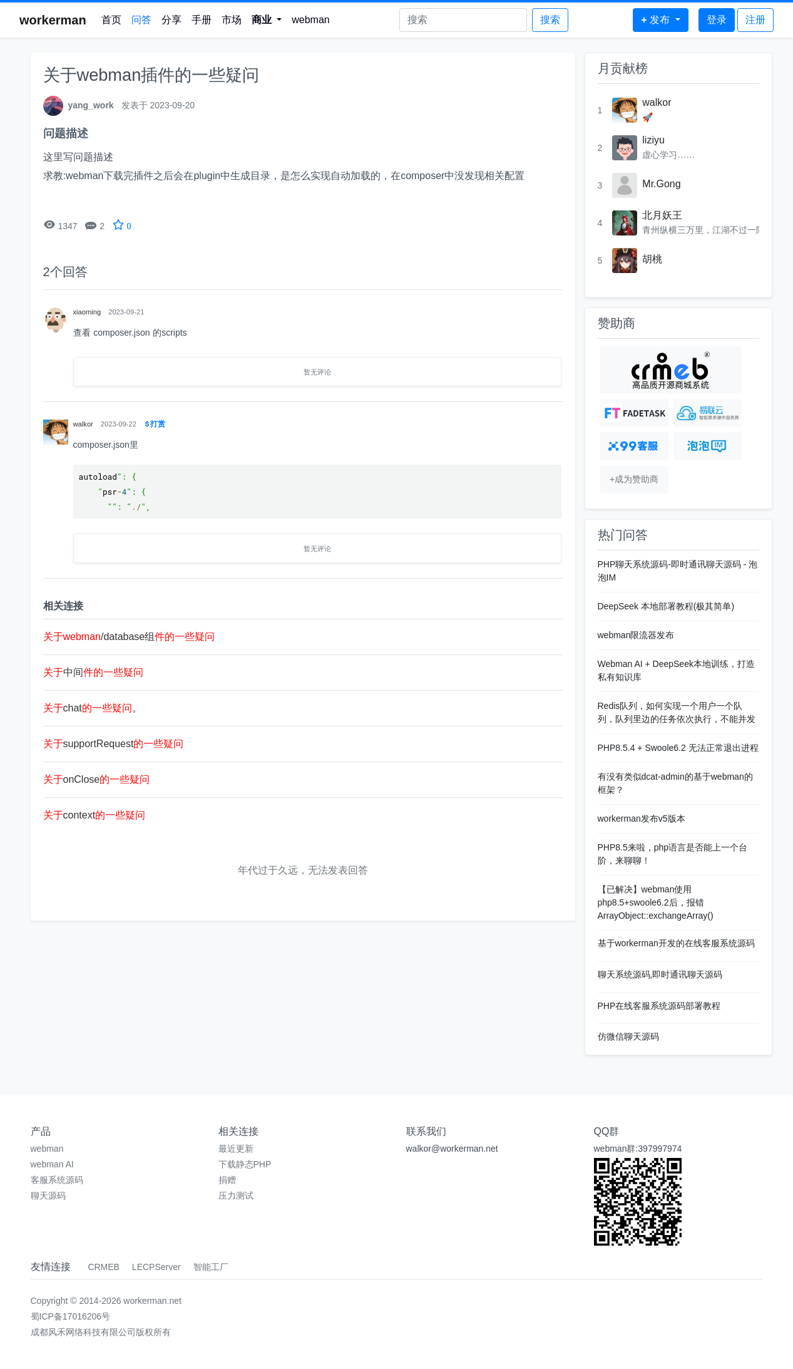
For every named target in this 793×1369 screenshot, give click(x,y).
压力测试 (235, 1196)
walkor (656, 102)
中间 (93, 672)
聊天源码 (48, 1196)
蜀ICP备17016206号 (71, 1316)
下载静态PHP (245, 1164)
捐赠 (227, 1180)
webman (310, 19)
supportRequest (113, 743)
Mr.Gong (661, 183)
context (94, 815)
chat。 (92, 708)
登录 (717, 19)
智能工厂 (210, 1267)
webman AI (52, 1164)
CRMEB (104, 1267)
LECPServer (156, 1267)
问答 (141, 19)
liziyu (653, 140)
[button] (267, 20)
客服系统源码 (57, 1180)
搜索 (550, 19)
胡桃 (652, 259)
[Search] (463, 20)
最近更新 (235, 1149)
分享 (171, 19)
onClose (96, 779)
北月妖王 (662, 215)
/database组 (129, 636)
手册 (202, 19)
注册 (755, 19)
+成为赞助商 (634, 479)
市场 (232, 19)
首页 (111, 19)
